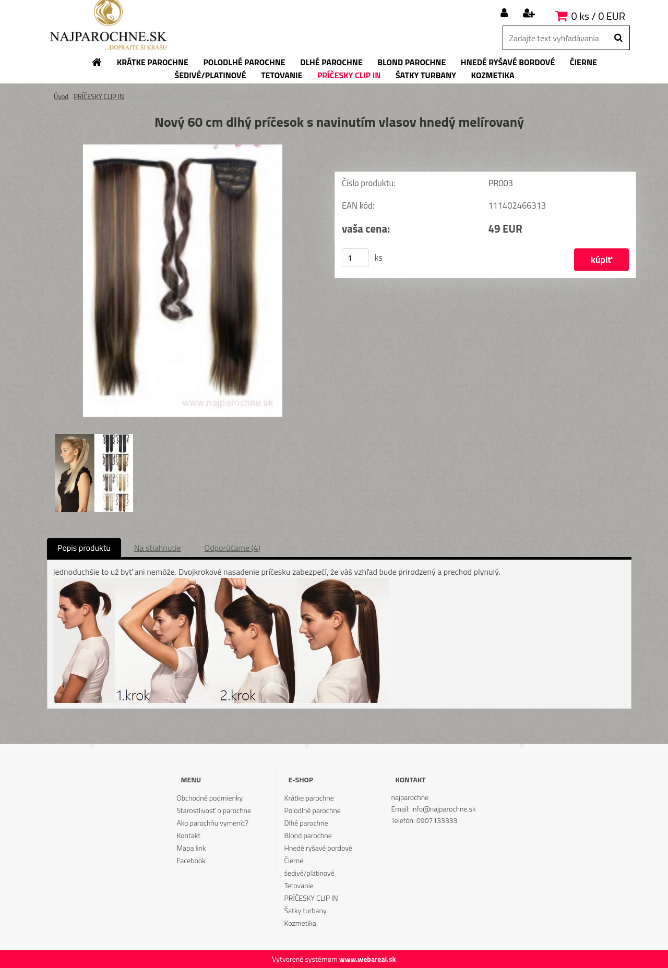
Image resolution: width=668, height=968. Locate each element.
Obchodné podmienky (209, 797)
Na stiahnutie (157, 547)
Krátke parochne (309, 797)
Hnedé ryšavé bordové (318, 847)
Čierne (294, 860)
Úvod (61, 96)
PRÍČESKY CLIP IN (99, 96)
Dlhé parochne (306, 822)
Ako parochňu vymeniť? (212, 822)
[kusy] (355, 257)
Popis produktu (84, 547)
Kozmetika (300, 922)
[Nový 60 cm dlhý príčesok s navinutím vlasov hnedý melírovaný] (182, 148)
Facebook (190, 860)
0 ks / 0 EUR (598, 16)
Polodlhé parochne (312, 810)
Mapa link (191, 847)
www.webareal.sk (367, 958)
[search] (618, 38)
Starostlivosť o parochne (213, 810)
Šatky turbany (305, 910)
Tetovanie (299, 885)
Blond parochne (308, 835)
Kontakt (188, 835)
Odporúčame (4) (232, 547)
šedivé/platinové (309, 872)
